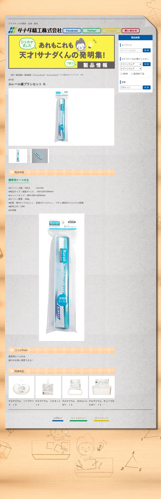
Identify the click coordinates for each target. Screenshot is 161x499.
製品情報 (19, 75)
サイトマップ (101, 418)
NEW (124, 73)
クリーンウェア (39, 75)
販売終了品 (137, 73)
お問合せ (58, 418)
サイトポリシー (78, 418)
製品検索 (27, 75)
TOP (12, 75)
